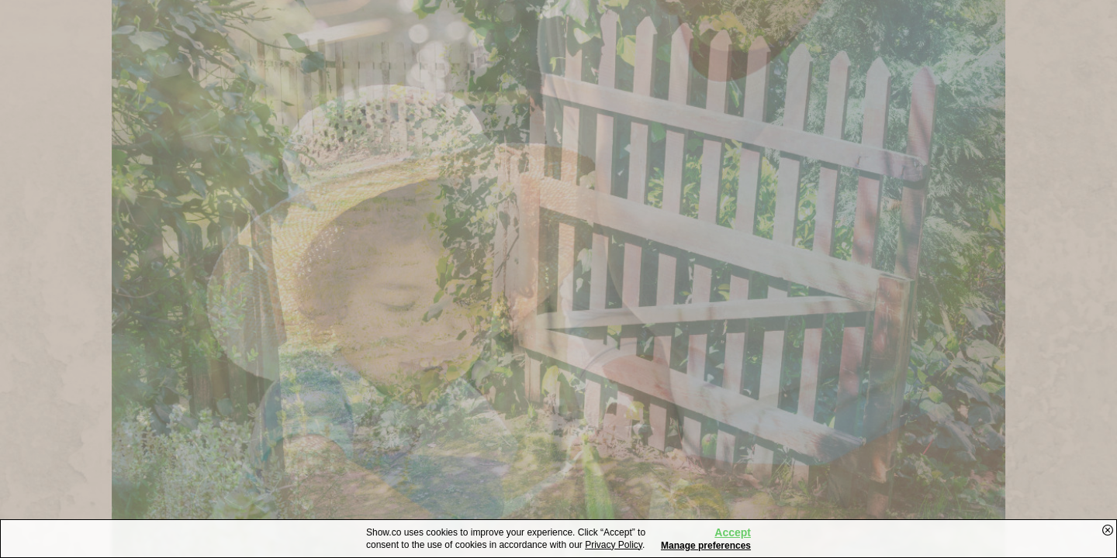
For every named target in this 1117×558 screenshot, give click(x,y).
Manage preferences (706, 545)
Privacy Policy (613, 544)
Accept (732, 532)
